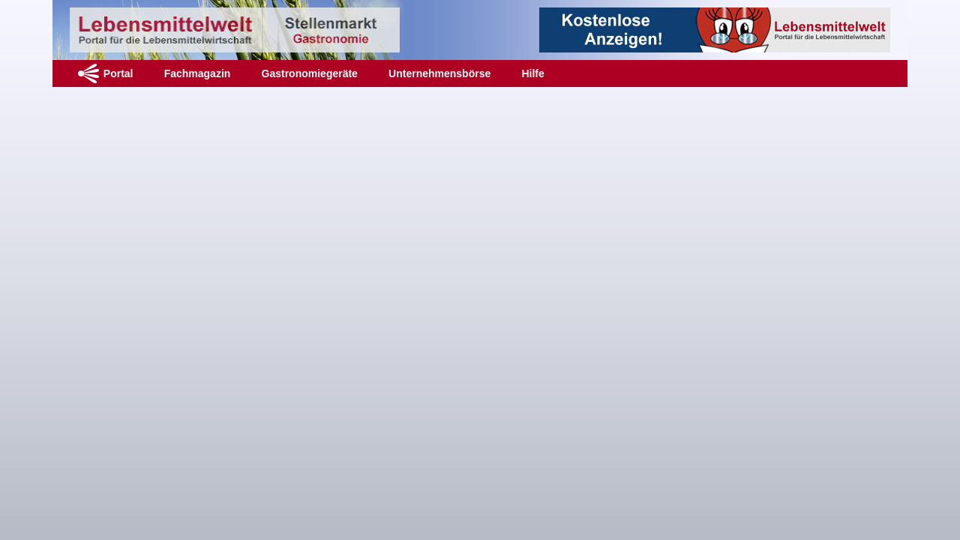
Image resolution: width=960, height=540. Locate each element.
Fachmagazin (197, 74)
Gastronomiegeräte (310, 74)
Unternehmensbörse (439, 74)
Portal (119, 74)
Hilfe (532, 74)
